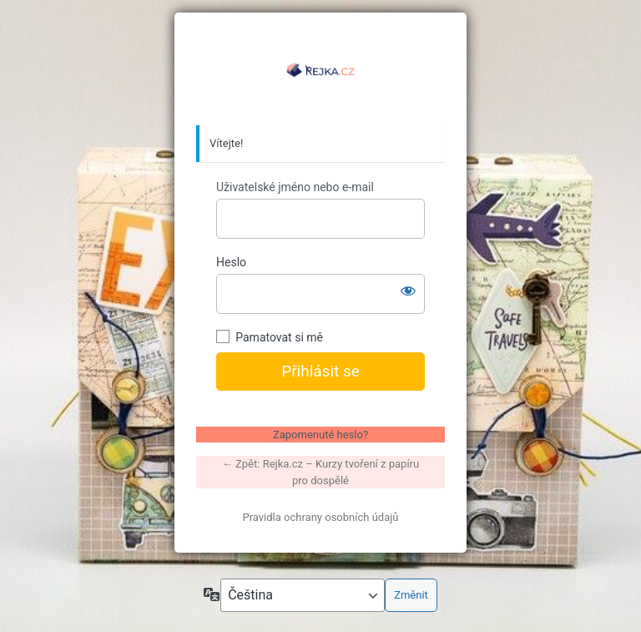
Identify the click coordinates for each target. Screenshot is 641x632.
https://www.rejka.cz (320, 69)
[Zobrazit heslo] (408, 290)
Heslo (231, 262)
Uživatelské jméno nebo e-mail (295, 187)
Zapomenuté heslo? (320, 434)
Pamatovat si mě (279, 337)
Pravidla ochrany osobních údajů (320, 517)
